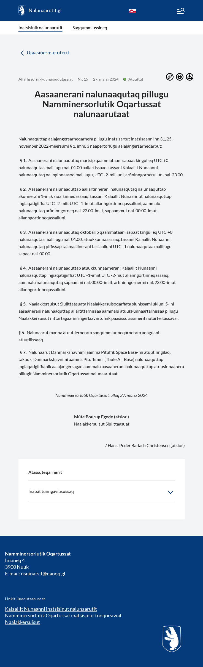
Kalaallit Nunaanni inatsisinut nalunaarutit (51, 609)
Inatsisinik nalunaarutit (40, 27)
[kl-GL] (132, 10)
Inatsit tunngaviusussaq (101, 492)
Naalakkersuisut (22, 622)
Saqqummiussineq (89, 27)
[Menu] (180, 11)
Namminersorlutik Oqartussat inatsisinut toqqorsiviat (63, 615)
